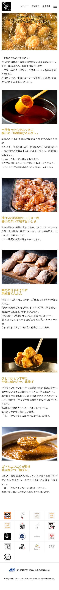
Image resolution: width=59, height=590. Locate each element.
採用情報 (46, 6)
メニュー (24, 6)
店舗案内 (35, 6)
